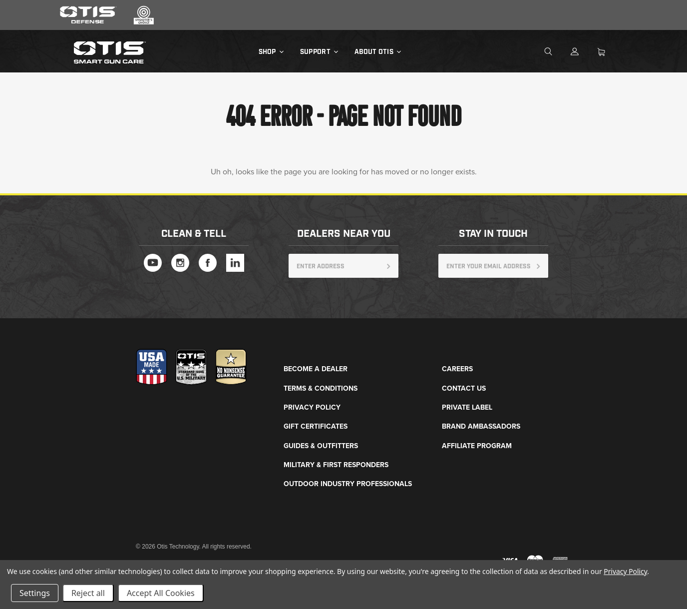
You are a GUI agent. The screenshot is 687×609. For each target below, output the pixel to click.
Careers (457, 369)
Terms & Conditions (320, 388)
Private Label (467, 407)
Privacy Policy (312, 407)
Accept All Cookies (161, 593)
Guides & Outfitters (321, 446)
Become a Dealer (315, 369)
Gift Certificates (315, 426)
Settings (34, 593)
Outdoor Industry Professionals (348, 484)
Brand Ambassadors (481, 426)
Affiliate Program (477, 446)
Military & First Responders (336, 465)
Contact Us (464, 388)
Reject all (88, 593)
